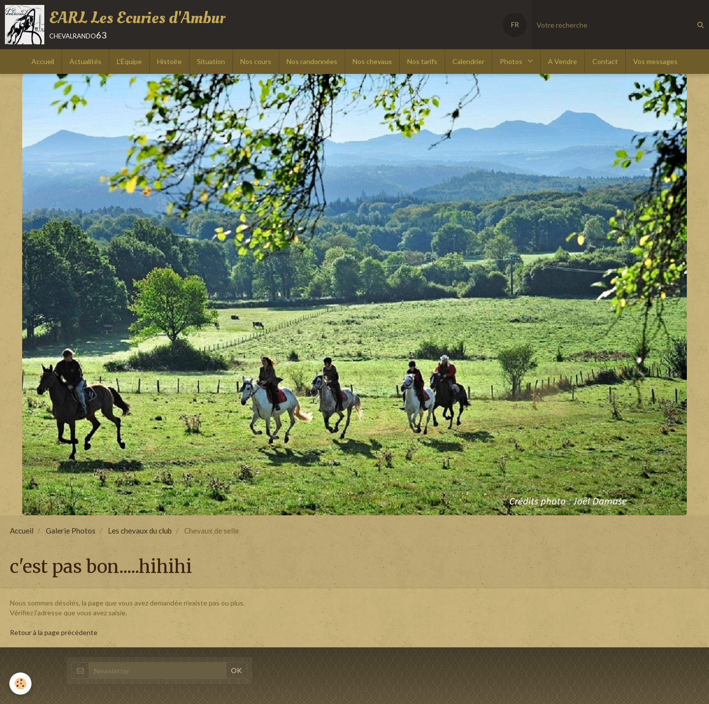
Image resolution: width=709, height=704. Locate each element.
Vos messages (655, 61)
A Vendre (562, 61)
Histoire (169, 61)
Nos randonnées (312, 61)
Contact (605, 61)
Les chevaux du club (140, 530)
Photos (512, 61)
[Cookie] (21, 683)
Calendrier (468, 61)
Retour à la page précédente (53, 632)
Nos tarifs (422, 61)
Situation (211, 61)
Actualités (85, 61)
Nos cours (255, 61)
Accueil (43, 61)
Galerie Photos (71, 530)
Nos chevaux (372, 61)
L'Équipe (129, 61)
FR (515, 24)
